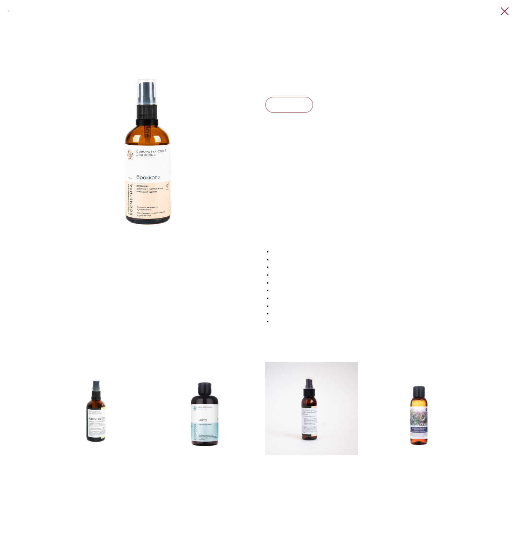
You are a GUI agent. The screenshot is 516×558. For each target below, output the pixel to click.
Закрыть (23, 11)
